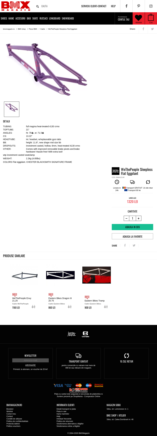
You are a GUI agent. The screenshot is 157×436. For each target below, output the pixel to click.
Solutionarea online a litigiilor (68, 426)
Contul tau (123, 18)
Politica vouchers (13, 426)
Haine (11, 18)
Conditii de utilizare (14, 419)
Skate (35, 18)
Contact (9, 416)
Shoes (4, 18)
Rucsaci (44, 18)
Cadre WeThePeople (20, 304)
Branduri (9, 409)
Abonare (30, 365)
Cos (151, 22)
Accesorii (20, 18)
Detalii (6, 121)
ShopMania (78, 396)
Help (58, 416)
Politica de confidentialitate (17, 421)
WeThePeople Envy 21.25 (21, 299)
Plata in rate (61, 411)
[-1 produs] (126, 218)
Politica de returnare (65, 421)
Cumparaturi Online (92, 396)
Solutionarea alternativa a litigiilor (70, 424)
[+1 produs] (138, 218)
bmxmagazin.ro (9, 29)
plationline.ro (97, 394)
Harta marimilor (63, 414)
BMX (29, 18)
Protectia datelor (13, 424)
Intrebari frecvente (64, 419)
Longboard (54, 18)
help (113, 6)
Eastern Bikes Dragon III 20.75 (60, 299)
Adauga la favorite (132, 236)
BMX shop (22, 29)
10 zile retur (126, 361)
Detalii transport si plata (66, 409)
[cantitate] (132, 218)
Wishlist (138, 18)
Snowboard (68, 18)
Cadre (42, 29)
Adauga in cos (132, 227)
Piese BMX (33, 29)
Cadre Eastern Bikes (56, 304)
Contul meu (11, 414)
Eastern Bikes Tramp (95, 300)
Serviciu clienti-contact (93, 6)
